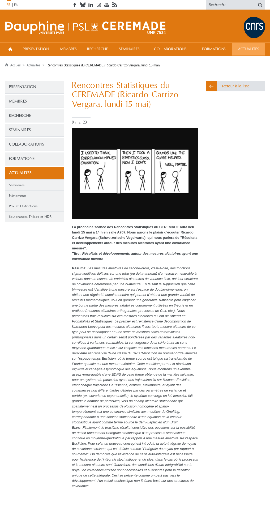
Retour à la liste (236, 86)
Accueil (10, 49)
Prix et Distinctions (23, 206)
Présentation (36, 49)
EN (16, 5)
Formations (214, 49)
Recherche (97, 49)
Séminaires (129, 49)
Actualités (248, 49)
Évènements (18, 196)
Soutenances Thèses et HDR (30, 217)
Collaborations (170, 49)
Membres (68, 49)
